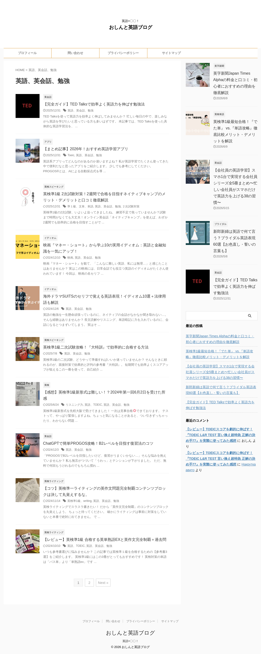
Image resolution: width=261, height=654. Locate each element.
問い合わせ (75, 53)
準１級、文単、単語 (80, 206)
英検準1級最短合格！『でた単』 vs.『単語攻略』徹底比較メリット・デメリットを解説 (219, 354)
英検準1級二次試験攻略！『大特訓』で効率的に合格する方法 (96, 347)
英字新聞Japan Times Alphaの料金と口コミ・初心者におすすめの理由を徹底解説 (220, 339)
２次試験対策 (130, 206)
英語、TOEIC (93, 404)
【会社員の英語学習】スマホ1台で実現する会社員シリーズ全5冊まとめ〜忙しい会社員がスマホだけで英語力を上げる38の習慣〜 (220, 372)
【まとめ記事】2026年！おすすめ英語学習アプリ (85, 149)
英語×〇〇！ (130, 641)
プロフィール (27, 53)
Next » (103, 583)
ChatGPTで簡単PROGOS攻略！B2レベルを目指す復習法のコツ (98, 443)
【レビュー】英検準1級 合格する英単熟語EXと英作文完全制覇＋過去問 (105, 540)
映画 (70, 257)
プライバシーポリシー (123, 53)
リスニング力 (74, 404)
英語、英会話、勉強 (80, 110)
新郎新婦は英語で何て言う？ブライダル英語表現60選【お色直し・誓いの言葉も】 (221, 390)
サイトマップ (171, 53)
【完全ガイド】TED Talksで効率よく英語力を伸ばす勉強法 (94, 104)
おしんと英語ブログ (130, 27)
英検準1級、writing (79, 501)
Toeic (71, 155)
